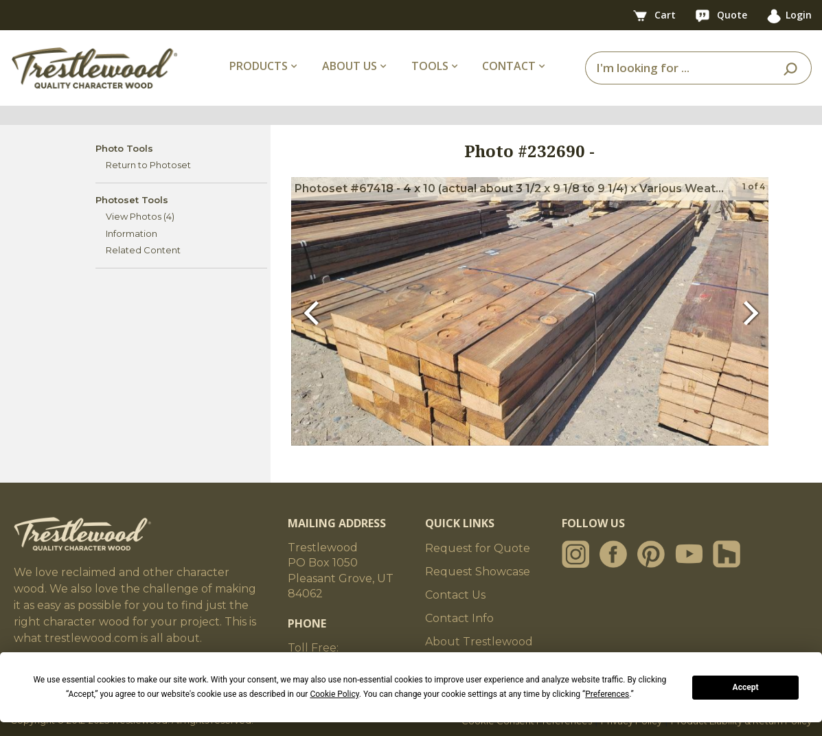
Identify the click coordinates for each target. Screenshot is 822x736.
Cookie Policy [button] (334, 694)
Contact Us (455, 594)
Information (131, 233)
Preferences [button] (607, 694)
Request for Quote (477, 548)
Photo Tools (124, 148)
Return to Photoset (148, 164)
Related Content (143, 249)
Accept (746, 687)
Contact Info (459, 618)
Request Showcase (477, 571)
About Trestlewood (479, 641)
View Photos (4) (140, 216)
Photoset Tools (131, 199)
